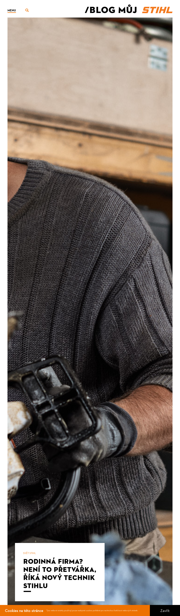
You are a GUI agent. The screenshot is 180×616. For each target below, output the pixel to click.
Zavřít (165, 610)
